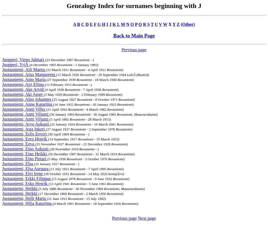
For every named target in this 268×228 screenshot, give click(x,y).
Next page (147, 218)
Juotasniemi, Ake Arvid (23, 89)
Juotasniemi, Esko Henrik (25, 183)
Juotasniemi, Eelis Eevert (25, 134)
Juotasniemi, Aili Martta (24, 69)
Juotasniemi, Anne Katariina (27, 104)
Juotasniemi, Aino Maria (24, 79)
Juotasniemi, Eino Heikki (25, 153)
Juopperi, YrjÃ (15, 64)
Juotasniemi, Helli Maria (24, 198)
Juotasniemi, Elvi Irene (23, 173)
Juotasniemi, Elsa (18, 163)
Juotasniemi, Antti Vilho (24, 109)
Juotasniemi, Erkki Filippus (27, 178)
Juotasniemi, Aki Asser (23, 94)
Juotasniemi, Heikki (20, 188)
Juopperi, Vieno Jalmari (23, 59)
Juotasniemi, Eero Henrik (25, 139)
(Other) (188, 24)
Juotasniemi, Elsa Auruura (25, 168)
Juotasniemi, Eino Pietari (24, 158)
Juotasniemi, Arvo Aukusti (26, 124)
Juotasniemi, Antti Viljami (25, 114)
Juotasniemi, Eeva (18, 144)
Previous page (133, 49)
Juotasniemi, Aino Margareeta (29, 74)
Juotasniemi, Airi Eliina (23, 84)
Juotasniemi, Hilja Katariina (27, 203)
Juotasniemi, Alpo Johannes (27, 99)
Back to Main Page (134, 36)
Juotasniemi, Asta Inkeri (24, 129)
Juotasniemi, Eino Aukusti (25, 148)
